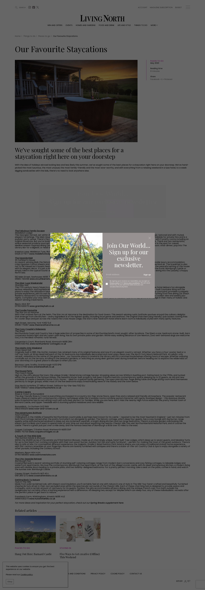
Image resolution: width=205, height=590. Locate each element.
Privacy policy (115, 283)
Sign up (147, 274)
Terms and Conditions (131, 283)
